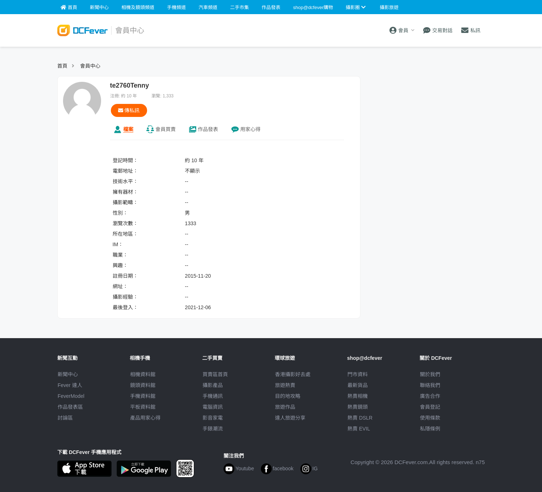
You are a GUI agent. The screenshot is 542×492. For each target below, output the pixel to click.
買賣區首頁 (215, 374)
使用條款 (430, 418)
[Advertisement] (426, 121)
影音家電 (213, 418)
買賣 (165, 129)
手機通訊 (213, 396)
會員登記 (430, 407)
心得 (250, 129)
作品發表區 (70, 407)
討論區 (65, 418)
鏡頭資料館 (142, 385)
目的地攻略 (287, 396)
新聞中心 (68, 374)
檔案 (128, 129)
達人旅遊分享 (290, 418)
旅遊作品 (285, 407)
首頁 (62, 66)
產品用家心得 (145, 418)
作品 (208, 129)
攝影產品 (213, 385)
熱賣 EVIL (358, 429)
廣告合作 (430, 396)
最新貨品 (357, 385)
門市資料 (357, 374)
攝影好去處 (292, 374)
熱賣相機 (357, 396)
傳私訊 (129, 110)
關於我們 (430, 374)
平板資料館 (142, 407)
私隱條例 (430, 429)
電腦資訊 (213, 407)
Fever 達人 (70, 385)
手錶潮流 (213, 429)
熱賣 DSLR (359, 418)
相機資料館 (142, 374)
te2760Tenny (129, 85)
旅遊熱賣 (285, 385)
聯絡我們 (430, 385)
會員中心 (90, 66)
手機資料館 (142, 396)
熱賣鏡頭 (357, 407)
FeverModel (71, 396)
